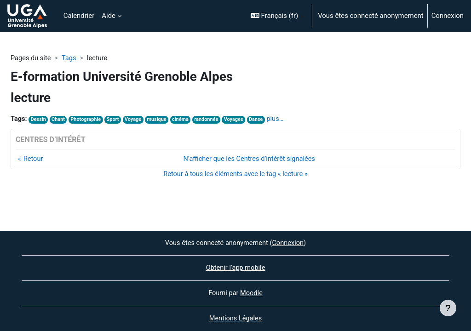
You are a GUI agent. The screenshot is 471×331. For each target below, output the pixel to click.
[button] (277, 16)
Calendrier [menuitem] (79, 15)
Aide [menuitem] (108, 15)
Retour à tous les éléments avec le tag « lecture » (235, 175)
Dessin (39, 120)
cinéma (184, 120)
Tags (70, 58)
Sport (115, 120)
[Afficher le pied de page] (448, 308)
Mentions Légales (235, 318)
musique (160, 120)
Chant (59, 120)
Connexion (447, 15)
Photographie (87, 120)
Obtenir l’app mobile (235, 267)
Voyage (135, 120)
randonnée (211, 120)
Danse (262, 120)
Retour (33, 159)
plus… (282, 119)
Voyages (239, 120)
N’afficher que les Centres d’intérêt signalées (249, 159)
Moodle (251, 293)
